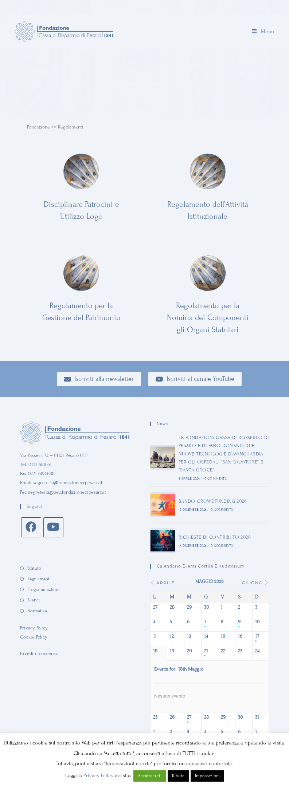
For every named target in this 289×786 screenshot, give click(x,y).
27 (189, 717)
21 (206, 651)
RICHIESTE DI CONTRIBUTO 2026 (214, 537)
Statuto (34, 568)
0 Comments (215, 479)
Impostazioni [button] (207, 776)
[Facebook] (31, 527)
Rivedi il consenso (39, 653)
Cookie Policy (33, 637)
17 (257, 636)
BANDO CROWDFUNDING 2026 (212, 501)
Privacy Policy (34, 628)
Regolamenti (39, 579)
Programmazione (43, 589)
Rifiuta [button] (178, 776)
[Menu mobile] (263, 31)
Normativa (37, 611)
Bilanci (33, 600)
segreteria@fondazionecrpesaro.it (67, 483)
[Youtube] (53, 527)
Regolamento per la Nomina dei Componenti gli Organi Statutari (208, 317)
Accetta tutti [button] (149, 776)
